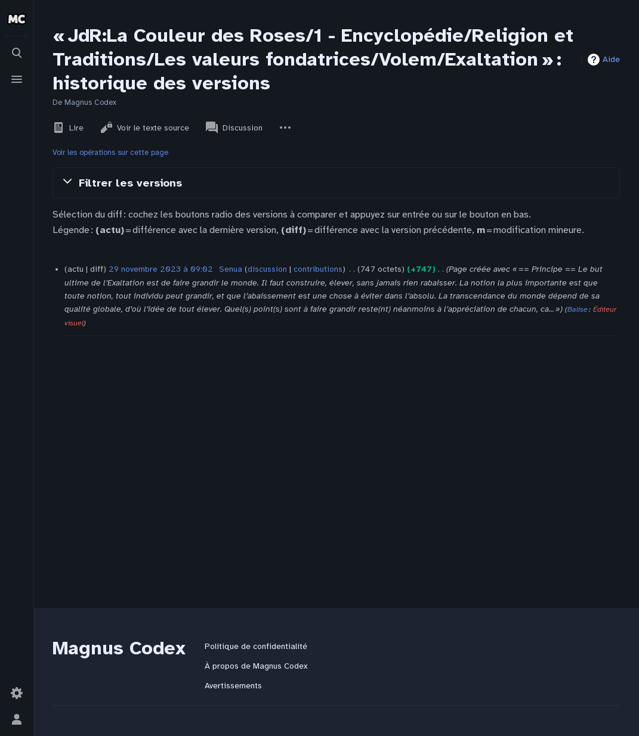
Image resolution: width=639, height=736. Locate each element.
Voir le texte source (144, 127)
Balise (577, 309)
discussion (267, 269)
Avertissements (233, 686)
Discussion (234, 127)
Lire (68, 127)
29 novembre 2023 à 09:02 (161, 269)
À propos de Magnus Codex (256, 666)
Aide (611, 59)
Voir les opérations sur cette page (110, 152)
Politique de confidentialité (256, 646)
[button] (336, 182)
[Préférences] (17, 693)
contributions (318, 269)
